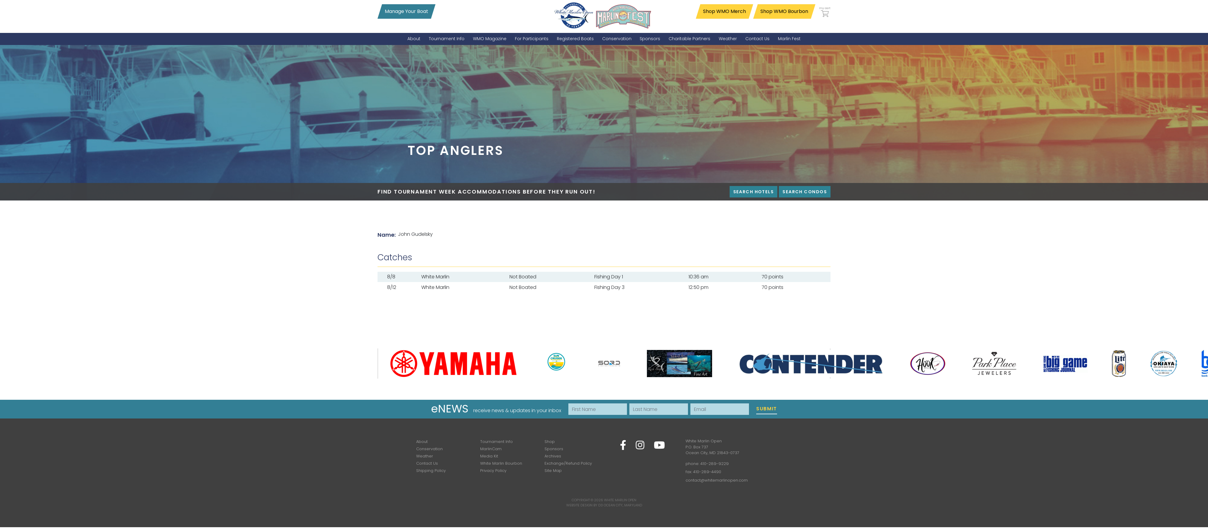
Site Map (553, 470)
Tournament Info (496, 441)
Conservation (429, 449)
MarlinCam (491, 449)
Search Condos (804, 192)
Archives (553, 456)
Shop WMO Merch (724, 11)
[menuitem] (413, 39)
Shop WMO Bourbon (784, 11)
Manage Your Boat (406, 11)
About (422, 441)
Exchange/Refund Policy (568, 463)
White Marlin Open (620, 500)
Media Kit (489, 456)
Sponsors (554, 449)
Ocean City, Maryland (623, 505)
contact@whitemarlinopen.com (717, 480)
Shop (550, 441)
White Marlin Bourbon (501, 463)
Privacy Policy (493, 470)
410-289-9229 (714, 463)
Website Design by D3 (584, 505)
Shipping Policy (431, 470)
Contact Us (427, 463)
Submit (766, 408)
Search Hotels (753, 192)
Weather (424, 456)
